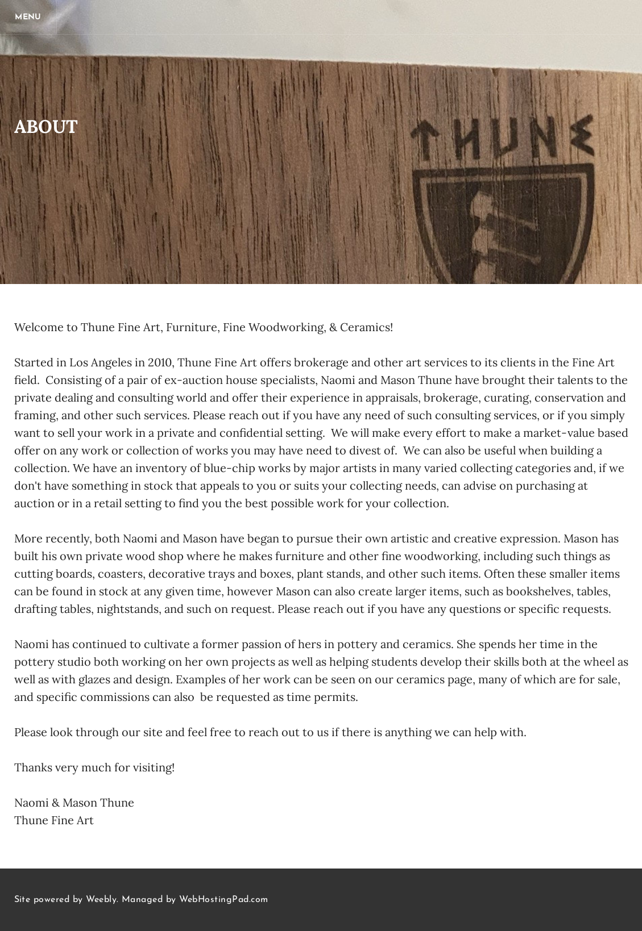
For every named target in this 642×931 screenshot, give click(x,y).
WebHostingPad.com (223, 899)
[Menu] (28, 17)
